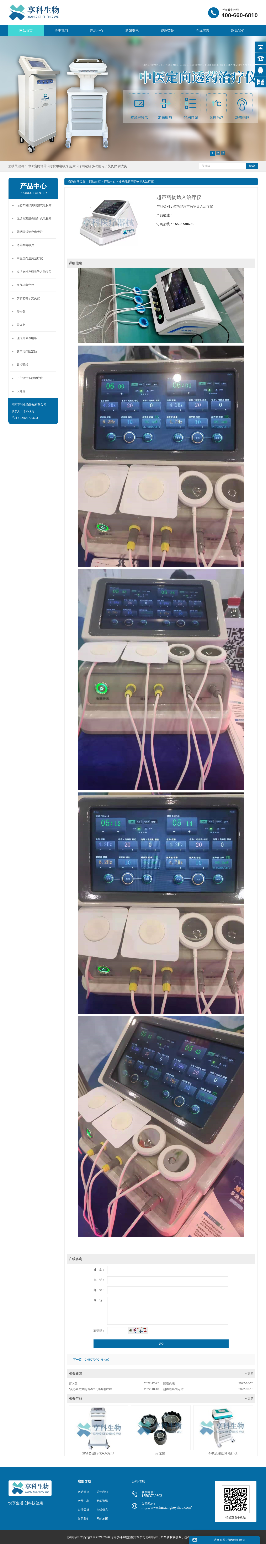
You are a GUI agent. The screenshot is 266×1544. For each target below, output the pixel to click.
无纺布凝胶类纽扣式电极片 (34, 205)
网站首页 (26, 30)
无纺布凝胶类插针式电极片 (34, 218)
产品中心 (96, 30)
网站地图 (102, 1518)
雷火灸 (122, 166)
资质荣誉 (167, 30)
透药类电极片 (25, 245)
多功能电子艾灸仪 (105, 166)
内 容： (99, 1300)
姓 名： (99, 1269)
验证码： (99, 1330)
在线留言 (202, 30)
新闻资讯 (132, 30)
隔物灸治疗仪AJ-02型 (98, 1453)
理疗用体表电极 (27, 338)
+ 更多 (249, 1373)
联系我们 (238, 30)
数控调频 (22, 364)
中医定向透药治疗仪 (30, 258)
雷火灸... (114, 1383)
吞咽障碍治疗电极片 (30, 231)
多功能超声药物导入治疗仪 (136, 181)
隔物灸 (21, 311)
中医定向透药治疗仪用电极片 (48, 166)
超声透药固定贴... (208, 1389)
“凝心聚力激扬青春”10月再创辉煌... (114, 1389)
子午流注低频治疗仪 (223, 1453)
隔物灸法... (208, 1383)
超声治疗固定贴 (80, 166)
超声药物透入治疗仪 (178, 197)
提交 (161, 1343)
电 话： (99, 1280)
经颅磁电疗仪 (25, 285)
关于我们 (61, 30)
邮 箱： (99, 1290)
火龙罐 (160, 1453)
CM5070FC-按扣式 (97, 1359)
